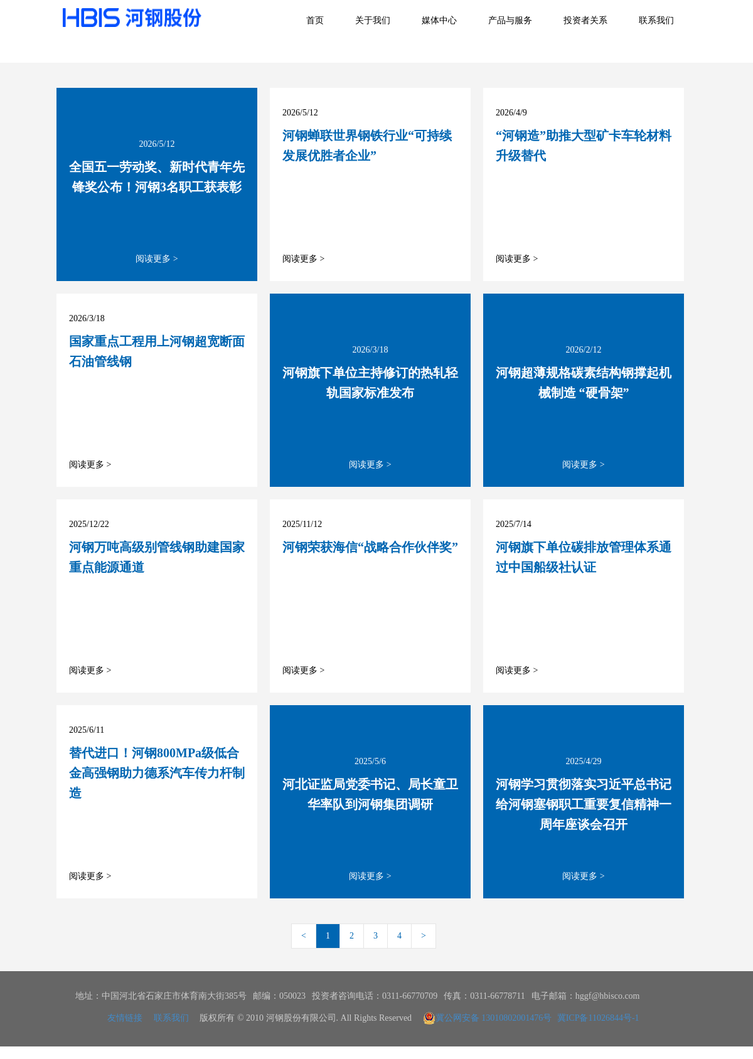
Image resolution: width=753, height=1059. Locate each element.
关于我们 (372, 20)
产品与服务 (510, 20)
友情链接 (124, 1018)
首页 (315, 20)
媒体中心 (439, 20)
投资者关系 (585, 20)
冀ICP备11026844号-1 (598, 1018)
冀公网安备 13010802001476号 (487, 1018)
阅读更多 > (157, 258)
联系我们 (656, 20)
